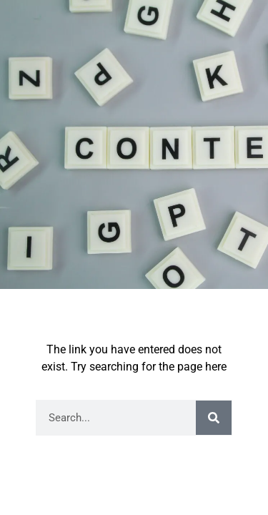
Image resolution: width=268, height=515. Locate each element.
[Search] (214, 418)
